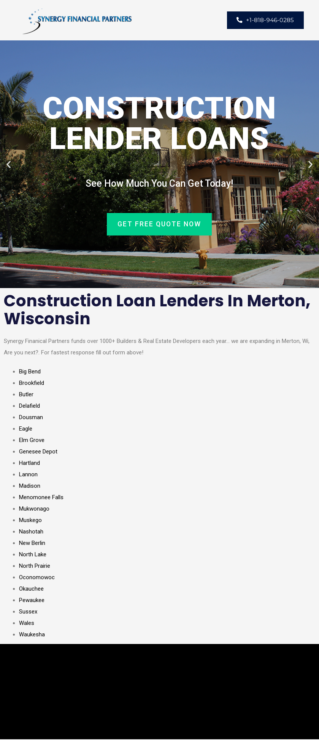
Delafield (29, 406)
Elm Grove (31, 440)
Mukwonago (34, 509)
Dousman (31, 418)
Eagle (25, 429)
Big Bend (30, 372)
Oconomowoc (37, 578)
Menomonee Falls (41, 498)
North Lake (32, 555)
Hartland (29, 463)
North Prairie (34, 566)
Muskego (30, 520)
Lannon (28, 475)
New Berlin (32, 543)
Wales (26, 623)
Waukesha (32, 635)
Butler (26, 395)
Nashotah (31, 532)
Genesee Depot (38, 452)
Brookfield (31, 383)
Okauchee (31, 589)
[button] (8, 165)
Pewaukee (31, 600)
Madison (29, 486)
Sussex (28, 612)
